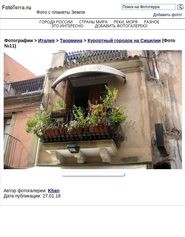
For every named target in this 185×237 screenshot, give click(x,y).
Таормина (71, 40)
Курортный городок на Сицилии (124, 40)
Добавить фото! (167, 15)
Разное (151, 22)
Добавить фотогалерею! (121, 26)
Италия (46, 40)
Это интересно (67, 26)
